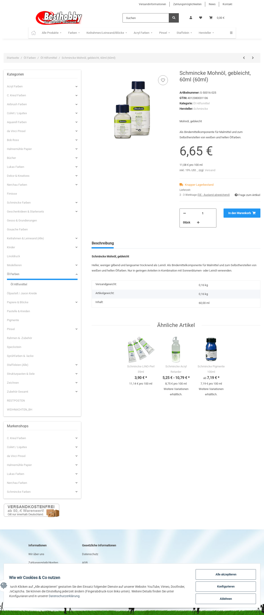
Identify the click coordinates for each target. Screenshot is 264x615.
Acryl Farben (15, 86)
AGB (85, 562)
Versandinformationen (152, 4)
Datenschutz (90, 554)
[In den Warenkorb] (242, 213)
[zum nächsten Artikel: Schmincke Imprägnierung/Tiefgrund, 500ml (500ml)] (252, 58)
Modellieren (14, 265)
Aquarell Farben (17, 122)
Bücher (11, 158)
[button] (191, 18)
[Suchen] (145, 18)
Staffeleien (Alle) (17, 364)
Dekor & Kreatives (18, 175)
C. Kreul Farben (16, 95)
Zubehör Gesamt (17, 391)
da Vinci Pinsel (16, 131)
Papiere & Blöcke (17, 302)
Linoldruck (13, 256)
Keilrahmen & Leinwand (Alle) (25, 238)
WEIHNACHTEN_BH (19, 409)
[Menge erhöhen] (198, 222)
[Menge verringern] (184, 213)
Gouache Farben (17, 229)
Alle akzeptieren (223, 576)
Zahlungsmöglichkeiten (187, 4)
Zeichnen (13, 382)
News (212, 4)
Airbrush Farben (17, 104)
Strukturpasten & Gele (21, 373)
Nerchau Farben (17, 184)
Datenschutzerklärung (74, 597)
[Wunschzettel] (201, 18)
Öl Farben (13, 274)
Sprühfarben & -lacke (20, 356)
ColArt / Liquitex (17, 113)
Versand (210, 170)
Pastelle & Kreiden (18, 311)
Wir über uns (36, 554)
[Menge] (202, 213)
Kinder (11, 247)
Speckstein (14, 347)
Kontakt (227, 4)
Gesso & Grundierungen (22, 220)
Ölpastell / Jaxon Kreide (22, 293)
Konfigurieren (224, 587)
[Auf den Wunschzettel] (163, 80)
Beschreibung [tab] (103, 243)
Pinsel (11, 329)
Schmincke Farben (19, 202)
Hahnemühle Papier (19, 149)
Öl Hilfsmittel (201, 103)
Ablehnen (224, 599)
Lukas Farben (15, 166)
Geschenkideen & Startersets (25, 211)
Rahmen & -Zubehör (19, 338)
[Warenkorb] (217, 18)
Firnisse (12, 193)
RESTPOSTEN (16, 400)
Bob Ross (13, 140)
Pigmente (13, 320)
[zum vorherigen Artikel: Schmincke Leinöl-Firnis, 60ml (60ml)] (243, 58)
